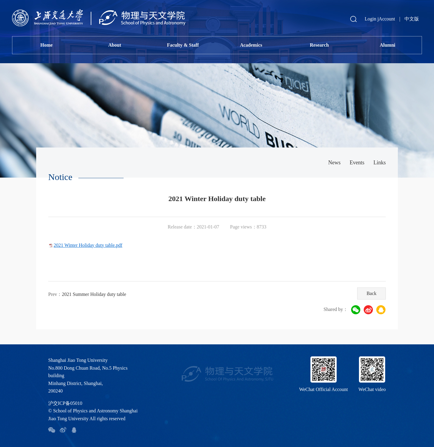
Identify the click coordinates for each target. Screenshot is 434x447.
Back (371, 293)
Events (357, 163)
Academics (251, 45)
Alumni (387, 45)
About (114, 45)
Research (319, 45)
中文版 (411, 18)
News (334, 163)
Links (379, 163)
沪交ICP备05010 (65, 403)
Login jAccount (380, 18)
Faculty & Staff (183, 45)
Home (46, 45)
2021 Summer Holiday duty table (94, 294)
